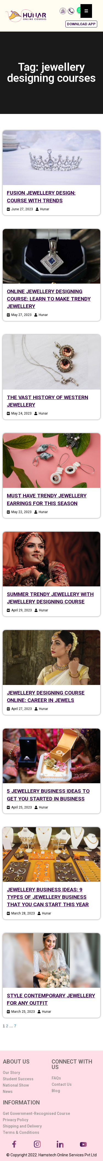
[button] (81, 24)
